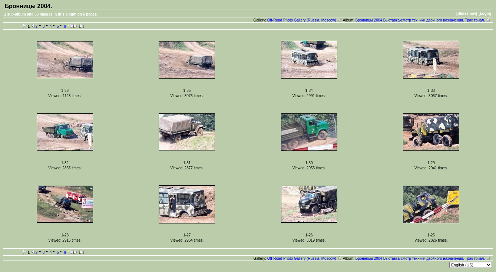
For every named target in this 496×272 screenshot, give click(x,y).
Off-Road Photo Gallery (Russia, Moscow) (304, 20)
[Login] (485, 13)
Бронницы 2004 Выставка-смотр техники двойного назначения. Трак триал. (423, 20)
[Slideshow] (466, 13)
